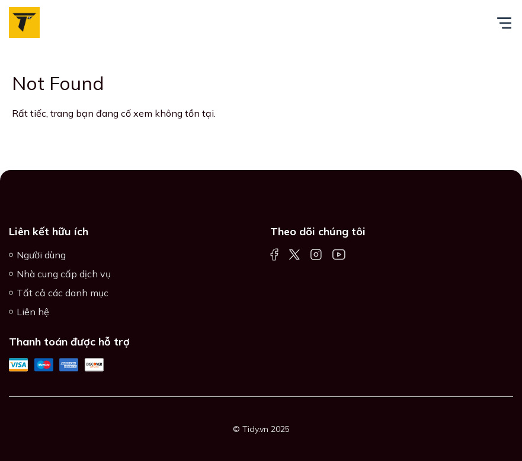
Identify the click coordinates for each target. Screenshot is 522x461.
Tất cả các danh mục (62, 293)
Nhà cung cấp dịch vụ (64, 274)
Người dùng (41, 255)
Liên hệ (33, 312)
